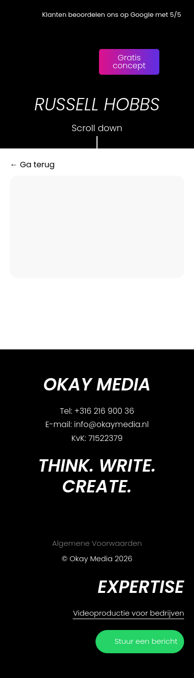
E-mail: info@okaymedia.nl (96, 424)
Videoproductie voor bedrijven (128, 613)
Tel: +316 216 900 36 (97, 411)
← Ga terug (32, 164)
